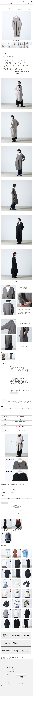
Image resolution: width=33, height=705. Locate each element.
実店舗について (21, 680)
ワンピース (13, 658)
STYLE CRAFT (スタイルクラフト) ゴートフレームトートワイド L (17, 530)
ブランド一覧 (21, 683)
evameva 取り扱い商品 (14, 393)
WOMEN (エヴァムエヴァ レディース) (17, 657)
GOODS (28, 3)
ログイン (22, 1)
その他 (10, 684)
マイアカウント (4, 685)
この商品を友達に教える (17, 510)
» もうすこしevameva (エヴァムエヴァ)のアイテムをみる (16, 504)
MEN (16, 3)
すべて (2, 3)
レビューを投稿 (17, 513)
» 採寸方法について (16, 505)
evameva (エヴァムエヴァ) (6, 8)
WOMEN (10, 3)
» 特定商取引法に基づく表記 (16, 506)
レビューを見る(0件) (17, 512)
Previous (3, 30)
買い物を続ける (17, 507)
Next (30, 30)
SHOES (22, 3)
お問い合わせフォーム (10, 671)
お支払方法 (9, 679)
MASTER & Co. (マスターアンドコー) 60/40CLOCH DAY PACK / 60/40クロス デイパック (6, 544)
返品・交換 (9, 682)
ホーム (2, 657)
